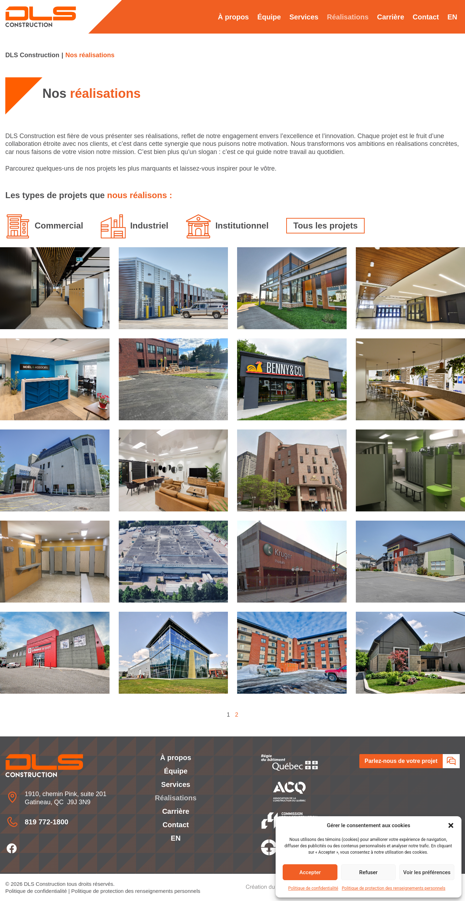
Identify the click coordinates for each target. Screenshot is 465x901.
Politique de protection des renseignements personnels (393, 888)
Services (303, 16)
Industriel (149, 225)
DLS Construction (32, 55)
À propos (233, 16)
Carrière (390, 16)
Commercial (59, 225)
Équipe (269, 16)
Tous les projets (325, 225)
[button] (450, 825)
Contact (426, 16)
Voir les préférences (427, 872)
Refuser (368, 872)
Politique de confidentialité (313, 888)
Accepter (309, 872)
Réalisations (348, 16)
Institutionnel (242, 225)
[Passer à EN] (452, 16)
